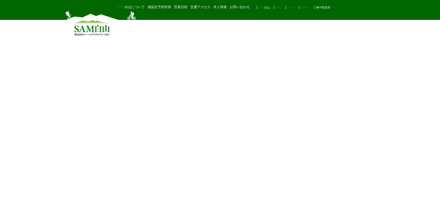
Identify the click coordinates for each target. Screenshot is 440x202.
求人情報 (220, 7)
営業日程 (180, 7)
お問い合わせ (240, 7)
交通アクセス (200, 7)
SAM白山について (131, 7)
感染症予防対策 (159, 7)
